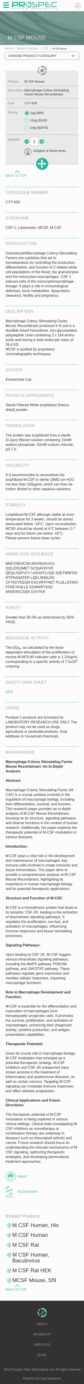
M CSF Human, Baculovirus (30, 1258)
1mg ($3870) (36, 127)
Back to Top (16, 175)
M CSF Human (30, 1235)
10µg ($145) (35, 120)
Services (42, 1344)
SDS (9, 692)
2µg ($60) (34, 113)
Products (42, 1334)
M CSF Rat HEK (32, 1270)
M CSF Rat (25, 1245)
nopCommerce (51, 1378)
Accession (27, 1191)
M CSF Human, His (35, 1225)
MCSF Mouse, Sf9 (34, 1280)
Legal (42, 1355)
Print (22, 1176)
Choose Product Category (32, 56)
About (42, 1324)
